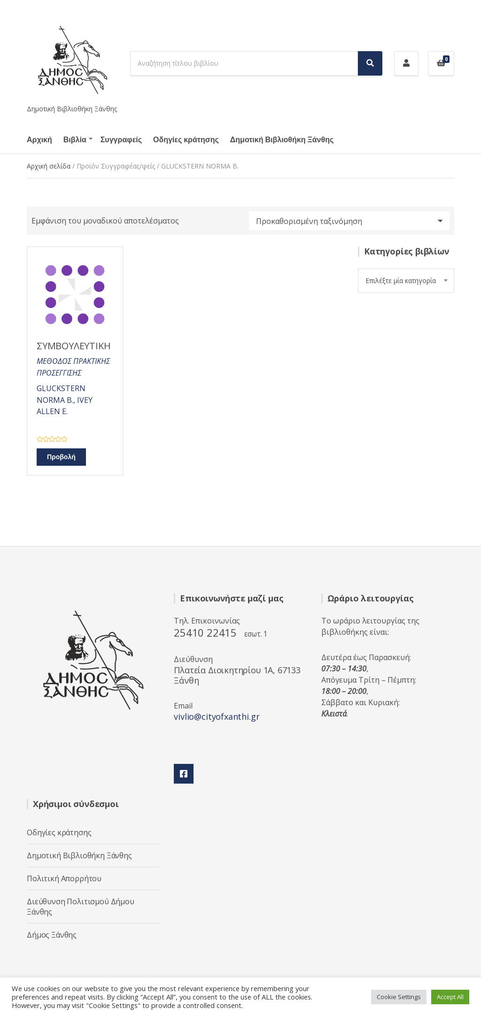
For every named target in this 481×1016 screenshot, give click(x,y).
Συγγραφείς (121, 140)
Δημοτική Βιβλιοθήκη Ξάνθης (282, 140)
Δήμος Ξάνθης (52, 935)
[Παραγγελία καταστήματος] (349, 220)
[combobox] (406, 281)
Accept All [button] (450, 997)
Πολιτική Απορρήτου (64, 878)
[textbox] (406, 280)
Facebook (184, 774)
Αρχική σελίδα (48, 166)
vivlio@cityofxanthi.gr (216, 716)
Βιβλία (74, 140)
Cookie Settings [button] (399, 997)
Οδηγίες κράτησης (186, 140)
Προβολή (61, 457)
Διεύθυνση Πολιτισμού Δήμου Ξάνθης (80, 906)
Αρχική (39, 140)
